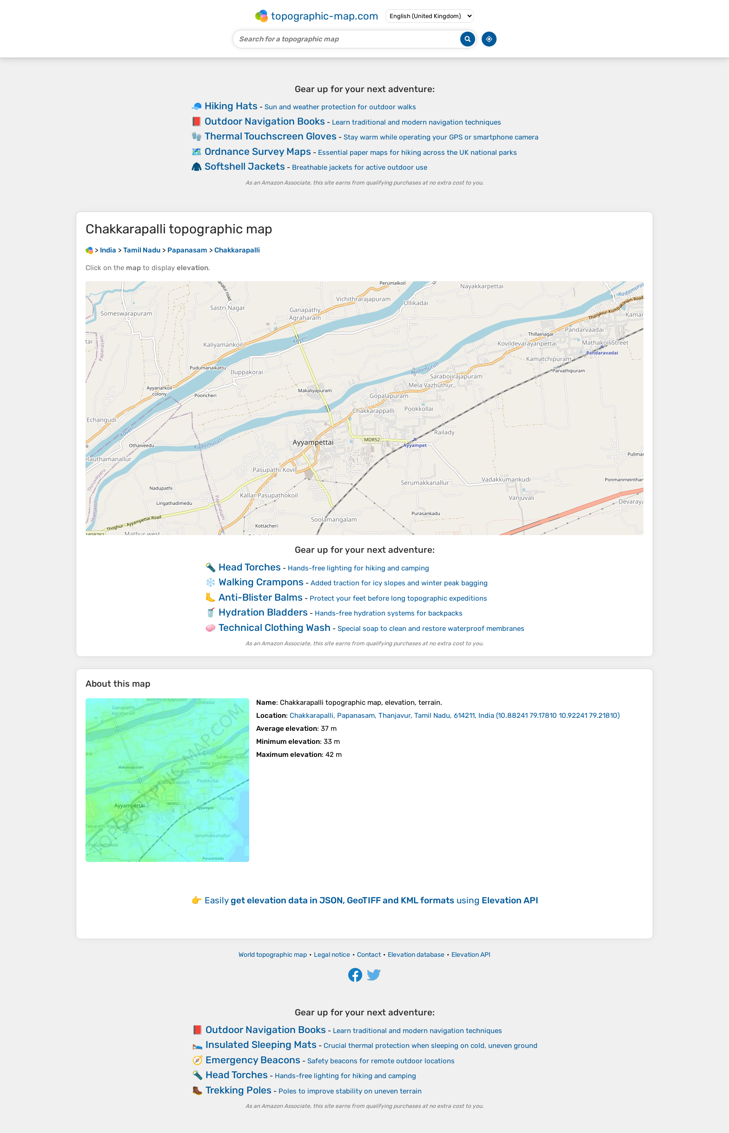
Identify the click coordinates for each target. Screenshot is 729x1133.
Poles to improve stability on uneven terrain (350, 1091)
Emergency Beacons (252, 1060)
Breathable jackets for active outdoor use (359, 167)
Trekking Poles (238, 1090)
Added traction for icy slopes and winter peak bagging (399, 583)
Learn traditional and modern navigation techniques (416, 122)
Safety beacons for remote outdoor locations (381, 1061)
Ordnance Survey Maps (258, 151)
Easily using (371, 900)
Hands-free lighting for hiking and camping (358, 568)
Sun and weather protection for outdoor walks (340, 107)
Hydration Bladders (263, 612)
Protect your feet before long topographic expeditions (398, 598)
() (455, 715)
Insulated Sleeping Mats (261, 1044)
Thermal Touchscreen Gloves (271, 136)
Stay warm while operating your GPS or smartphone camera (441, 137)
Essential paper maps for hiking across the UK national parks (417, 152)
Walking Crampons (261, 582)
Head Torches (250, 567)
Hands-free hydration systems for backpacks (389, 613)
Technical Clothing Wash (275, 627)
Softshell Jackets (245, 166)
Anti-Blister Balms (261, 597)
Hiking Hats (231, 106)
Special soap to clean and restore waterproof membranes (431, 628)
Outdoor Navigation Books (265, 121)
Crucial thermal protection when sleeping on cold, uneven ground (430, 1045)
